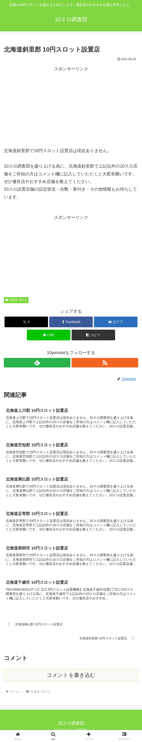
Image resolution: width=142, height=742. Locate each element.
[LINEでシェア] (49, 335)
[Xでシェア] (26, 322)
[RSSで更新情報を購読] (105, 362)
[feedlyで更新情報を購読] (37, 362)
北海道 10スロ (16, 300)
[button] (93, 335)
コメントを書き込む (71, 680)
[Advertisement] (71, 106)
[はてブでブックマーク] (116, 322)
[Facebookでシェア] (71, 322)
